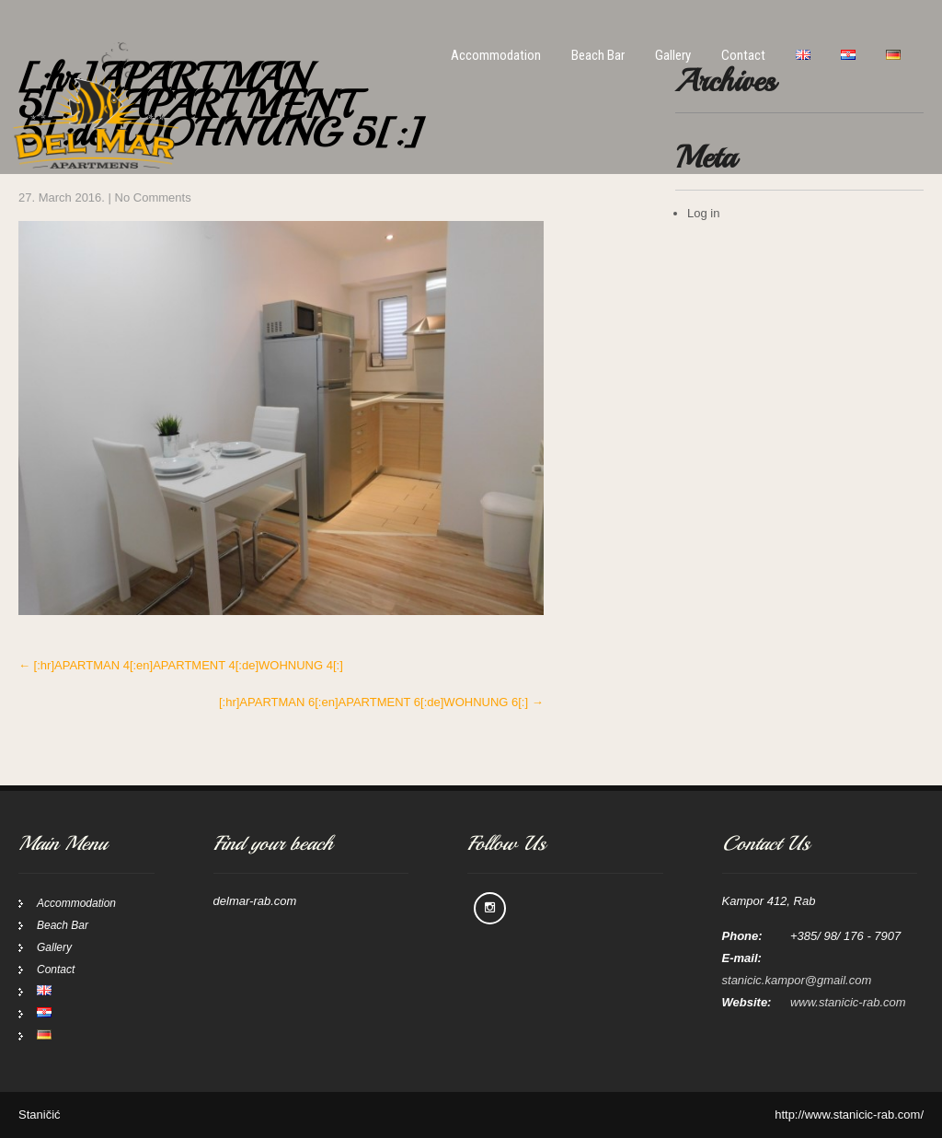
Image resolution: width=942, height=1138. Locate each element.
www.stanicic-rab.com (848, 1002)
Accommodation (496, 55)
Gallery (673, 55)
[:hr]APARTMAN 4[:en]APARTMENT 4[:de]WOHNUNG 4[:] (180, 665)
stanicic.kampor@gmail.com (797, 980)
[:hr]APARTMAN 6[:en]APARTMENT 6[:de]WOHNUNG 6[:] (381, 702)
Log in (703, 213)
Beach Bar (598, 55)
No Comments (153, 197)
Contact (743, 55)
